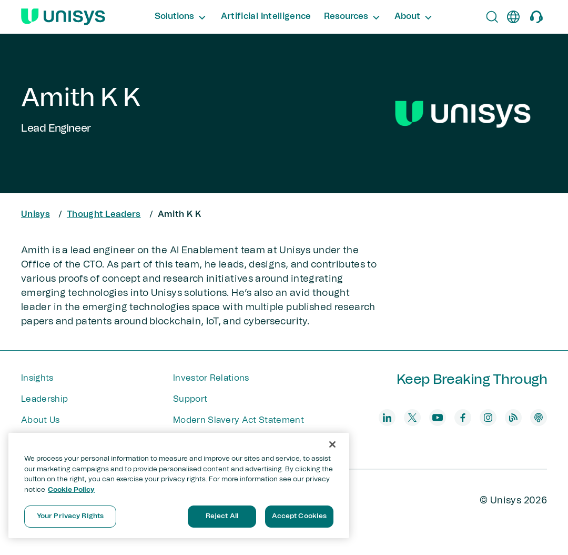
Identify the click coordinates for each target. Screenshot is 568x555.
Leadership (44, 399)
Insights (37, 378)
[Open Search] (492, 16)
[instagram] (488, 417)
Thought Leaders (104, 214)
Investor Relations (211, 378)
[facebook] (462, 417)
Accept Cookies (299, 516)
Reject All (222, 516)
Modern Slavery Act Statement (238, 420)
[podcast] (538, 417)
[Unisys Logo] (63, 16)
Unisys (35, 214)
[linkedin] (387, 417)
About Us (40, 420)
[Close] (332, 444)
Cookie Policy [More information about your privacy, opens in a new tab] (71, 490)
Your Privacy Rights (70, 516)
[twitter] (412, 417)
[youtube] (437, 417)
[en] (513, 16)
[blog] (513, 417)
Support (190, 399)
